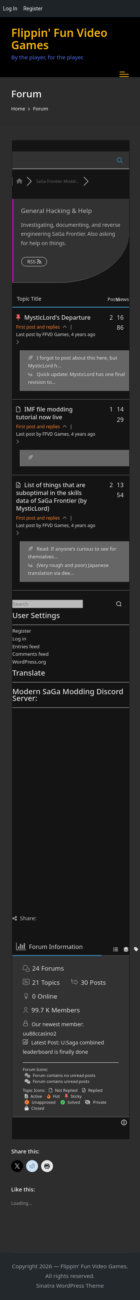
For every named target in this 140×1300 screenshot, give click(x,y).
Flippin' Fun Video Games (59, 38)
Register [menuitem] (32, 9)
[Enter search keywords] (47, 604)
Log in (19, 638)
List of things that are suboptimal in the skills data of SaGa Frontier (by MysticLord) (51, 497)
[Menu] (124, 74)
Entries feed (26, 646)
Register (21, 630)
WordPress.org (29, 661)
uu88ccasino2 (39, 1033)
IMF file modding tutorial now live (44, 413)
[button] (119, 604)
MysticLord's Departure (57, 317)
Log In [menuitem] (10, 9)
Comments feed (30, 654)
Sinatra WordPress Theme (70, 1285)
